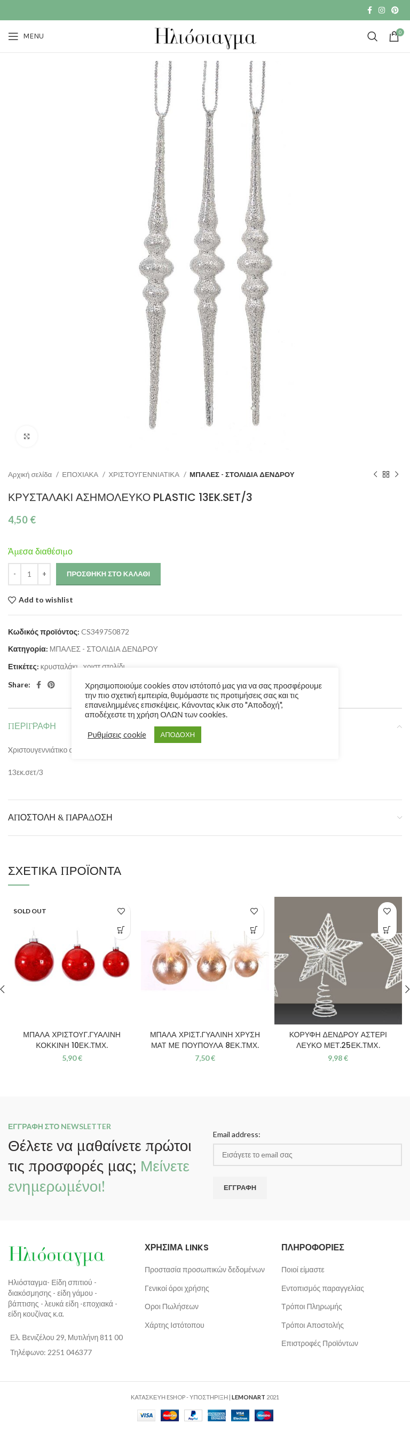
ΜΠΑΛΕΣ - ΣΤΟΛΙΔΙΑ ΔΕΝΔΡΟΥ (242, 474)
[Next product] (396, 474)
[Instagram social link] (381, 10)
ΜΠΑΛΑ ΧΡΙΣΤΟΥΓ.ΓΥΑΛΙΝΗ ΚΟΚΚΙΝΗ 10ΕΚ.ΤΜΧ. (72, 1040)
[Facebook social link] (369, 10)
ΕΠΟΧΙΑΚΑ (81, 474)
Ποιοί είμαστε (303, 1269)
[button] (254, 930)
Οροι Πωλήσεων (172, 1306)
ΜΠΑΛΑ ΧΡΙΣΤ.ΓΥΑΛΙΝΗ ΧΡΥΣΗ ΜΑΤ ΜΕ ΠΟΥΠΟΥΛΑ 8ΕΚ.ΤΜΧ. (205, 1040)
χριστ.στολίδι (103, 666)
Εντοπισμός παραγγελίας (322, 1288)
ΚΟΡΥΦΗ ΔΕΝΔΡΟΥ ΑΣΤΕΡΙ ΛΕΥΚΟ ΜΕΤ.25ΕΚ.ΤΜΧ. (338, 1040)
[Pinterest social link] (395, 10)
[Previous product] (375, 474)
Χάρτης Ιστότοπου (174, 1324)
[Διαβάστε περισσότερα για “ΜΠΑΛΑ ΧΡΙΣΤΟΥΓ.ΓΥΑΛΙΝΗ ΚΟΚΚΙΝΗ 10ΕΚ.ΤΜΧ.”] (121, 930)
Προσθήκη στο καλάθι (108, 573)
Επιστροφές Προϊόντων (319, 1343)
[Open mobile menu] (26, 36)
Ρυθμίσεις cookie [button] (117, 734)
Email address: (237, 1134)
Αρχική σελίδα (30, 474)
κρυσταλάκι (59, 666)
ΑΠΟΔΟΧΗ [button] (178, 734)
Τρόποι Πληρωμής (311, 1306)
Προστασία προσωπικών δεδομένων (205, 1269)
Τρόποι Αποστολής (312, 1324)
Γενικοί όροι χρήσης (177, 1288)
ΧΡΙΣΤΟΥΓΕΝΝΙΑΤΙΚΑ (144, 474)
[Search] (372, 36)
